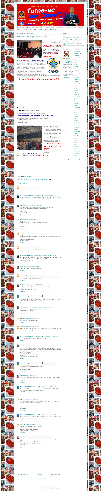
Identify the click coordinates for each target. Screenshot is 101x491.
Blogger (57, 487)
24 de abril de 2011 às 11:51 (49, 386)
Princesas (22, 399)
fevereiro (76, 73)
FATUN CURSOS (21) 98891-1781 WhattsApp (30, 195)
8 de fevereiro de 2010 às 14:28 (49, 255)
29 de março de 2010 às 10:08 (35, 284)
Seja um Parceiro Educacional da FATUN (72, 37)
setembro (77, 57)
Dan (21, 219)
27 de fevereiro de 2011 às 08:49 (42, 345)
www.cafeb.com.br (44, 77)
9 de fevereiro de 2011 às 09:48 (32, 326)
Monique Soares (24, 284)
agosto (76, 60)
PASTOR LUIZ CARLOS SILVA (27, 345)
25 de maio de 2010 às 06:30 (49, 296)
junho (76, 64)
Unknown (22, 187)
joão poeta (22, 424)
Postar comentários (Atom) (41, 478)
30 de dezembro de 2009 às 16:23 (50, 195)
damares (22, 233)
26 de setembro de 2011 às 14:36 (33, 424)
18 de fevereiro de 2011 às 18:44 (50, 336)
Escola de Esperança (25, 275)
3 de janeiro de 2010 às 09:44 (35, 205)
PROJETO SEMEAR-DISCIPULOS (28, 307)
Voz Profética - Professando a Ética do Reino (30, 255)
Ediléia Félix (23, 266)
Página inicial (39, 474)
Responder (22, 191)
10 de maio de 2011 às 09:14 (31, 399)
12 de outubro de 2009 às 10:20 (32, 187)
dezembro (77, 51)
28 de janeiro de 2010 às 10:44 (31, 233)
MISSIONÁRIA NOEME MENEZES (28, 437)
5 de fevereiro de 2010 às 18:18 (32, 247)
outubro (76, 55)
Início (64, 35)
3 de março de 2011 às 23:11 (49, 363)
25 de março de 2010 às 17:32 (37, 275)
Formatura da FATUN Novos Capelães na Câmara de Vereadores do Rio (72, 40)
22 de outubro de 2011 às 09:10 (43, 437)
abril (75, 68)
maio (76, 66)
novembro (77, 53)
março (76, 70)
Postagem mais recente (23, 474)
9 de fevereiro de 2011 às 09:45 (32, 318)
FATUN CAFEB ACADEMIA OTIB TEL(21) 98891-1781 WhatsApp (69, 60)
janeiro (76, 75)
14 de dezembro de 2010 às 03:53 (43, 307)
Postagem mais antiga (55, 474)
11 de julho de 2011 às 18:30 (49, 414)
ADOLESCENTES (24, 205)
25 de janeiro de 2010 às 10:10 (29, 219)
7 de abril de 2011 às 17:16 (31, 375)
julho (76, 62)
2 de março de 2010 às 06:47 (32, 266)
